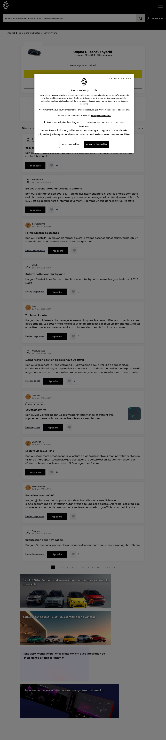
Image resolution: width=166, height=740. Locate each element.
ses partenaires (59, 95)
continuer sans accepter (119, 78)
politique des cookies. (101, 115)
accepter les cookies (96, 144)
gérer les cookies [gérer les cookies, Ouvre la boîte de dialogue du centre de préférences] (71, 144)
